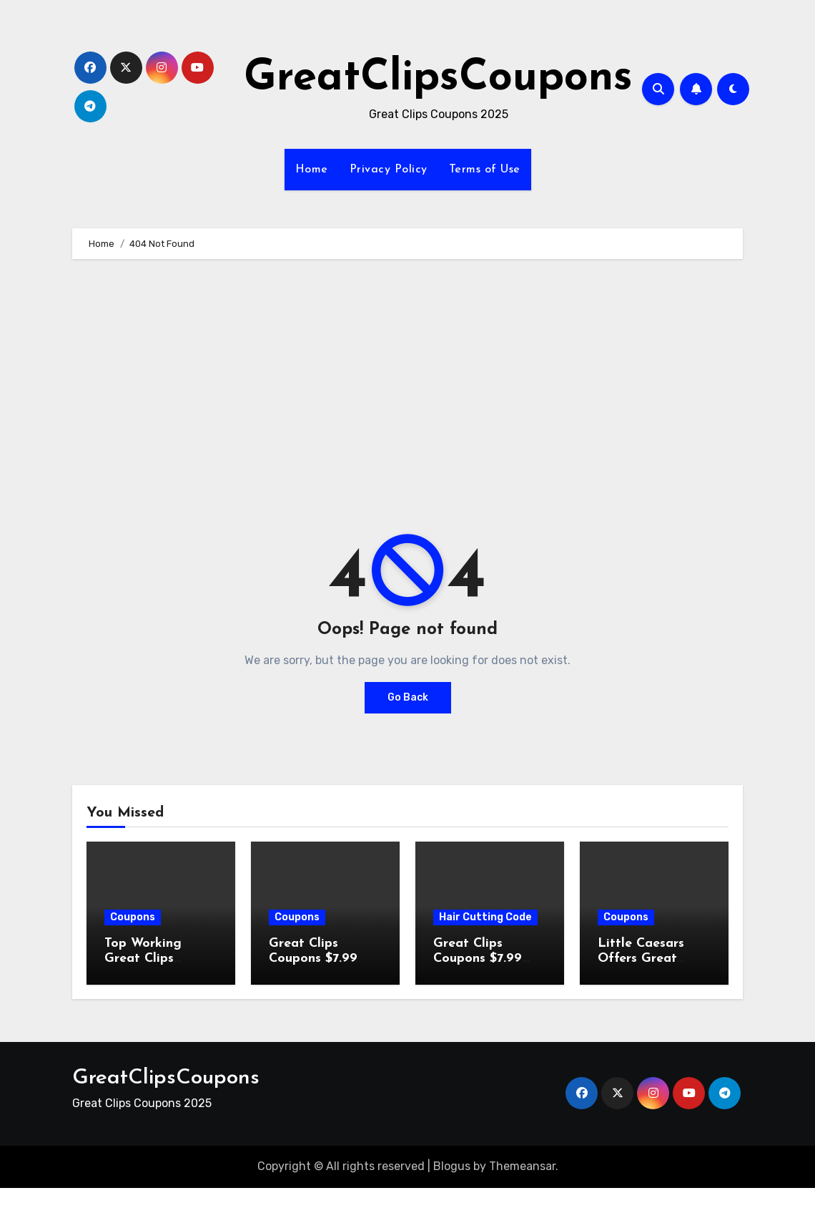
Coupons (132, 917)
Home (311, 169)
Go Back (407, 697)
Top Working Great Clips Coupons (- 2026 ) (159, 959)
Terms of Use (484, 169)
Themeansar (522, 1166)
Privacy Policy (389, 169)
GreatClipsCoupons (438, 78)
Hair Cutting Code (485, 917)
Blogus (451, 1166)
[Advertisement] (409, 381)
